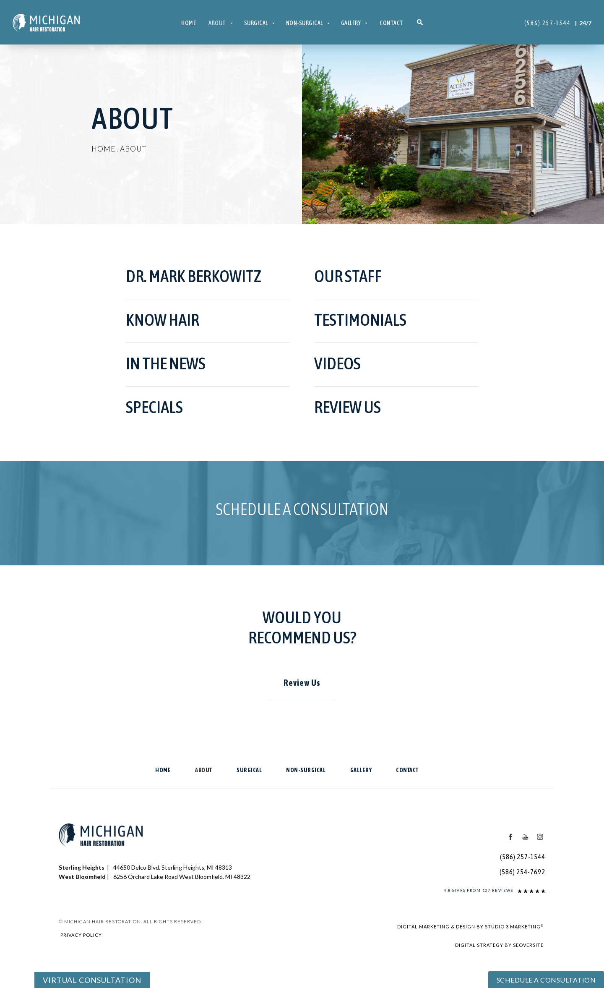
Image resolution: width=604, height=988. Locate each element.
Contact (392, 23)
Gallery (351, 23)
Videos (337, 363)
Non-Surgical (304, 23)
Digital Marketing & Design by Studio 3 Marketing (470, 926)
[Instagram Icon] (539, 836)
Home (188, 23)
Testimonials (360, 319)
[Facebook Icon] (510, 836)
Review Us (347, 406)
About (217, 23)
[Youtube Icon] (525, 836)
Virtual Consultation (92, 980)
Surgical (256, 23)
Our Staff (348, 276)
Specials (154, 406)
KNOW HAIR (162, 319)
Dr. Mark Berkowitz (193, 276)
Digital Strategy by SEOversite (499, 945)
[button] (420, 23)
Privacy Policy (81, 935)
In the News (166, 363)
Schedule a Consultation (302, 508)
